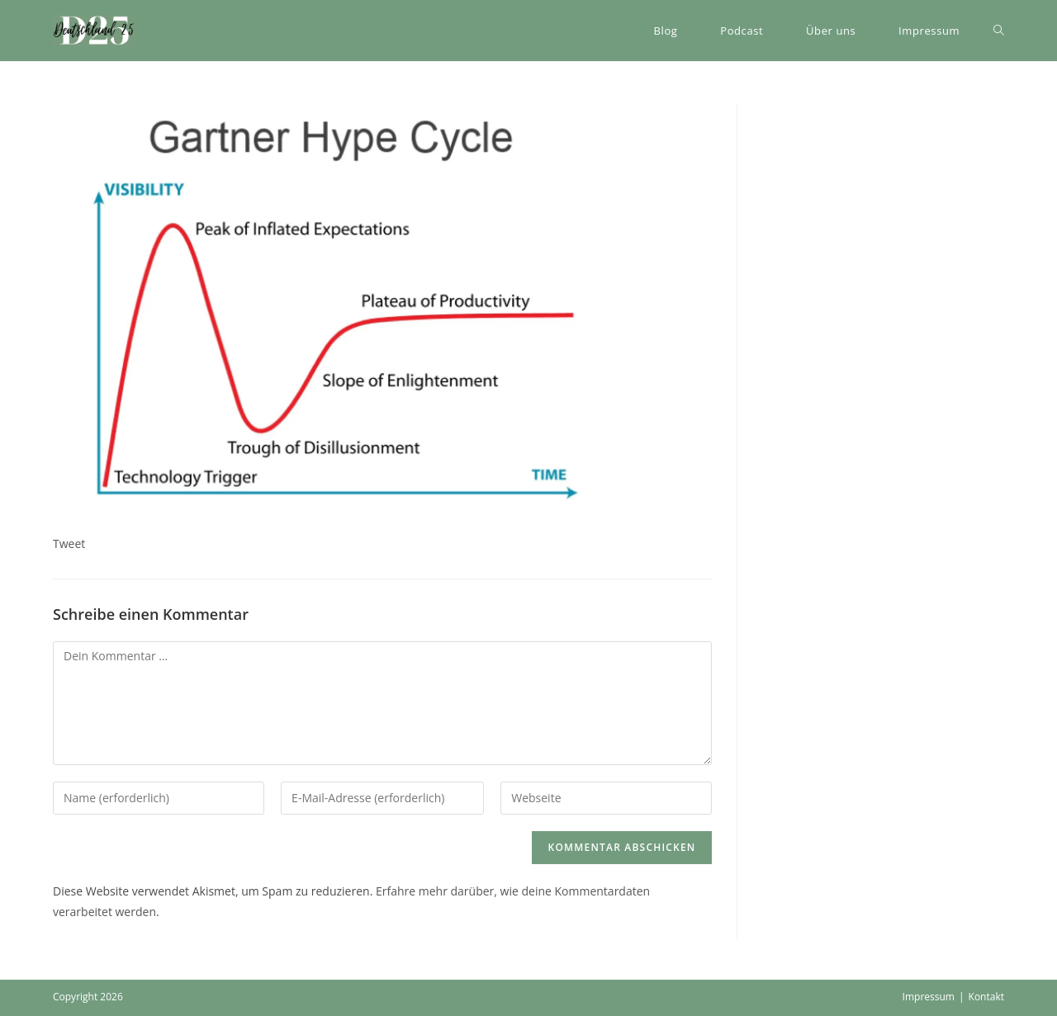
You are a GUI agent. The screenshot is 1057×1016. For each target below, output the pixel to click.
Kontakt (986, 997)
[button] (94, 30)
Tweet (69, 543)
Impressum (929, 997)
